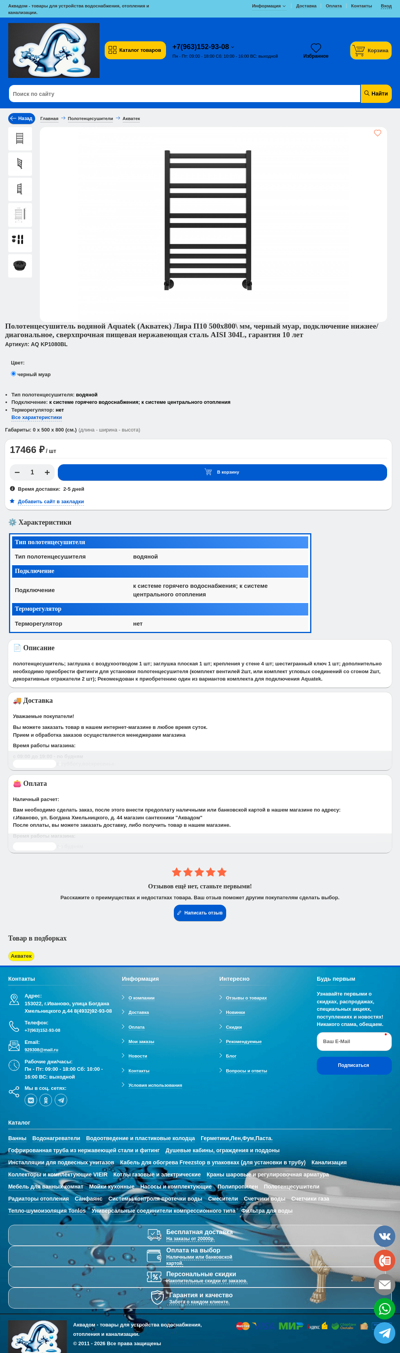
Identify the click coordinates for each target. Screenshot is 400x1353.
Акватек (20, 956)
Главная (49, 118)
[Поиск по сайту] (167, 94)
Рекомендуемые (244, 1040)
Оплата (137, 1026)
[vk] (31, 1099)
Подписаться (353, 1064)
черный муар (34, 374)
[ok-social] (45, 1099)
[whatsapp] (384, 1308)
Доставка (139, 1011)
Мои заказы (141, 1040)
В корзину (221, 472)
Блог (231, 1055)
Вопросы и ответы (247, 1069)
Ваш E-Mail (336, 1040)
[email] (384, 1284)
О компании (142, 996)
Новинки (235, 1011)
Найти (375, 93)
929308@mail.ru (41, 1048)
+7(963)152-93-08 (202, 47)
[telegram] (61, 1099)
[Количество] (32, 472)
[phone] (384, 1260)
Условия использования (155, 1084)
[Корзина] (371, 50)
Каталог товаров (134, 50)
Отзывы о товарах (246, 996)
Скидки (234, 1026)
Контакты (139, 1069)
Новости (138, 1055)
